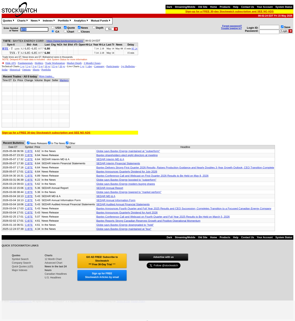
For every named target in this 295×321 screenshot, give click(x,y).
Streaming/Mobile (185, 7)
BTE (5, 48)
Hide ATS (10, 63)
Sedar (5, 69)
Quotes (9, 21)
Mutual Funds (101, 21)
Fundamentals (25, 63)
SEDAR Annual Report (109, 187)
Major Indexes (19, 270)
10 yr (47, 66)
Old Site (202, 7)
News (36, 21)
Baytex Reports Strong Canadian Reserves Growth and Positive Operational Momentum (148, 220)
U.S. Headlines (53, 277)
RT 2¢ (134, 48)
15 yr (55, 66)
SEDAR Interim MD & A (110, 159)
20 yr (62, 66)
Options (26, 69)
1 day (89, 66)
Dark (169, 7)
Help (235, 7)
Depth (99, 27)
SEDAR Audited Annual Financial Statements (123, 204)
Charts (23, 21)
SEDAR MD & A (105, 196)
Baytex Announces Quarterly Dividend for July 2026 (126, 171)
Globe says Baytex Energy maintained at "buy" (123, 228)
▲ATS (17, 49)
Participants (112, 66)
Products (225, 7)
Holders (39, 63)
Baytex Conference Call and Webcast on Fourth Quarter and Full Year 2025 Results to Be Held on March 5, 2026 (163, 216)
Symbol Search (20, 259)
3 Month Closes (92, 63)
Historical (15, 69)
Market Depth (74, 63)
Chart (70, 31)
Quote (71, 27)
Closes (85, 31)
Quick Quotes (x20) (22, 266)
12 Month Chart (53, 259)
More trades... (46, 76)
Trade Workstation (55, 63)
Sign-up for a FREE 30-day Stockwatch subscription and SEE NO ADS (229, 11)
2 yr (28, 66)
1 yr (22, 66)
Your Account (265, 7)
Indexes (49, 21)
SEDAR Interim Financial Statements (118, 163)
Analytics (81, 21)
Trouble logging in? (231, 28)
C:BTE (29, 151)
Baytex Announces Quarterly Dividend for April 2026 (127, 212)
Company (99, 66)
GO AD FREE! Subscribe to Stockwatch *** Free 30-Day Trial (102, 261)
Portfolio (65, 21)
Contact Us (247, 7)
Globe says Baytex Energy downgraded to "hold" (125, 224)
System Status (283, 7)
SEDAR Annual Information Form (115, 200)
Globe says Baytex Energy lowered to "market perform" (128, 192)
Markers (64, 80)
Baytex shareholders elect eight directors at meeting (127, 155)
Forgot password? (232, 26)
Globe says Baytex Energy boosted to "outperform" (126, 179)
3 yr (34, 66)
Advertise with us (163, 257)
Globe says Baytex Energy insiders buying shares (125, 183)
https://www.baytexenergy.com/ (65, 40)
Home (213, 7)
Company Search (21, 262)
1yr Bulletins (128, 66)
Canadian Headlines (56, 273)
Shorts (36, 69)
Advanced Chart (53, 262)
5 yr (41, 66)
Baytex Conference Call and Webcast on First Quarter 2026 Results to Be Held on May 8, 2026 (152, 175)
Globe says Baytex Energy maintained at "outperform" (128, 151)
